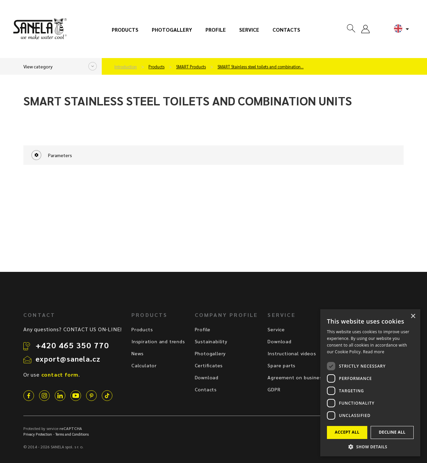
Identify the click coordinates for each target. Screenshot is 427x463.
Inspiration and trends (158, 341)
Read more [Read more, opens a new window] (373, 352)
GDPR (274, 389)
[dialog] (370, 382)
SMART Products (191, 66)
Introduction (125, 66)
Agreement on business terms (304, 377)
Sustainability (211, 341)
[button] (370, 446)
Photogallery (172, 29)
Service (249, 29)
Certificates (209, 365)
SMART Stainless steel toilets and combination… (261, 66)
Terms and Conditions (72, 434)
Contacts (286, 29)
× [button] (412, 316)
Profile (215, 29)
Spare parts (282, 365)
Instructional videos (292, 353)
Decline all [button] (392, 432)
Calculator (144, 365)
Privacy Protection (37, 434)
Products (125, 29)
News (137, 353)
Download (207, 377)
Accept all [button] (347, 432)
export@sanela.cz (68, 358)
